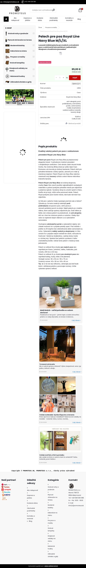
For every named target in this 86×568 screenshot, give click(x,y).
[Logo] (17, 10)
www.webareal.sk (51, 566)
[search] (54, 10)
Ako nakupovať (15, 19)
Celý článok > (76, 320)
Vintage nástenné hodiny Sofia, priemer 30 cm (25, 169)
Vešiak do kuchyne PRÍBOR (23, 145)
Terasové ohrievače (47, 364)
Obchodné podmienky (54, 19)
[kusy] (59, 77)
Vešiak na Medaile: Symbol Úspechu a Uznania (56, 415)
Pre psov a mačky (51, 27)
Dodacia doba (40, 19)
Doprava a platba (28, 19)
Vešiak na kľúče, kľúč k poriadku (51, 455)
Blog (79, 19)
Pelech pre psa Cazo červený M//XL (24, 122)
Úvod (40, 27)
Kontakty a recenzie (69, 19)
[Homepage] (6, 19)
